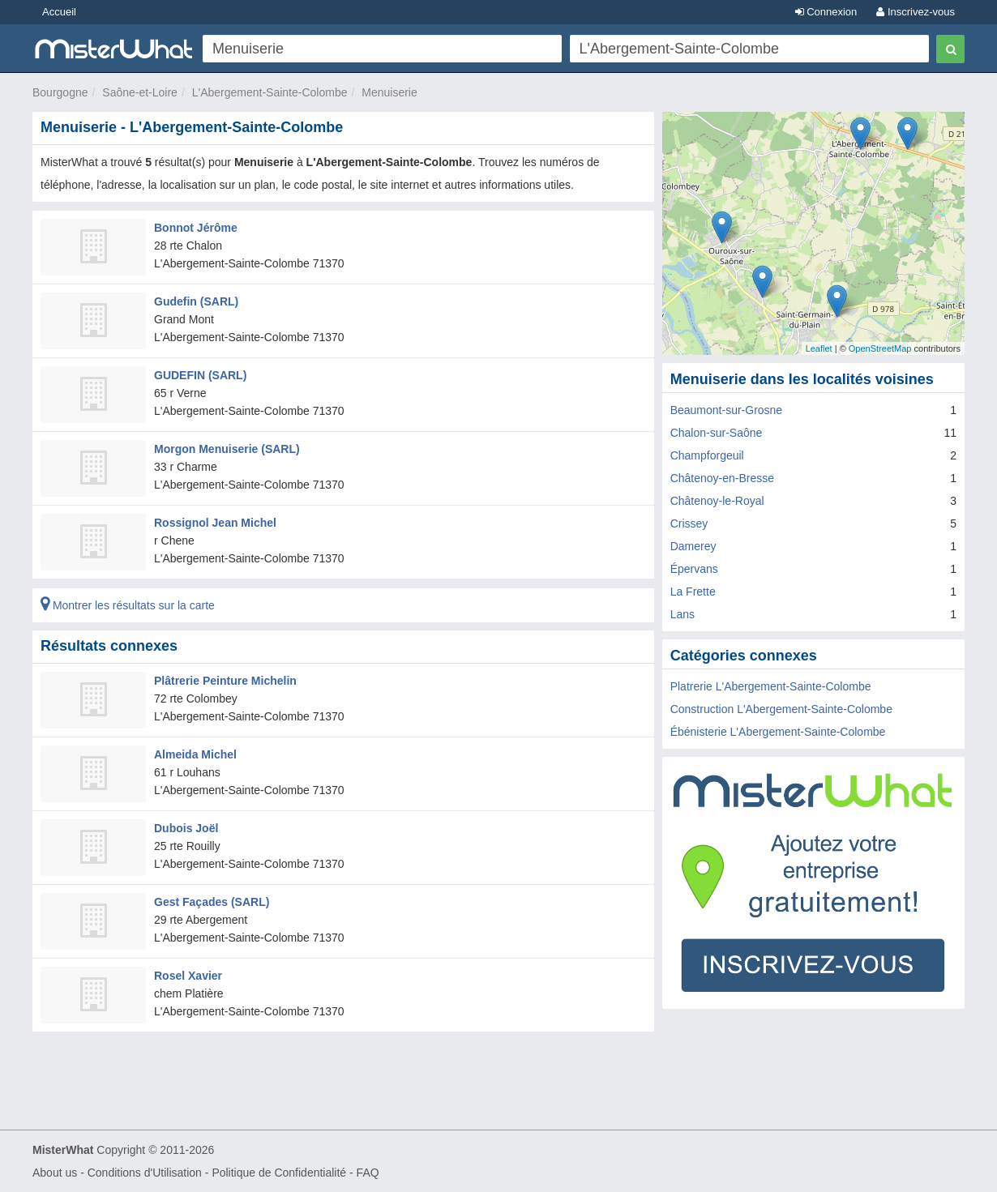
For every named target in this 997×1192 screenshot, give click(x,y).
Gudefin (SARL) (196, 301)
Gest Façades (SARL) (211, 901)
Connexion (826, 12)
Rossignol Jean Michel (215, 522)
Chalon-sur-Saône (716, 432)
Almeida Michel (195, 754)
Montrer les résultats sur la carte (128, 605)
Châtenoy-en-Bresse (722, 478)
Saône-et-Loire (140, 92)
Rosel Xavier (188, 975)
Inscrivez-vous (915, 12)
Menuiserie (389, 92)
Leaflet (819, 348)
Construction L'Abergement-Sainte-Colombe (781, 709)
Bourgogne (60, 92)
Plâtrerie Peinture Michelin (225, 680)
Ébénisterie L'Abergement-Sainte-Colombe (778, 731)
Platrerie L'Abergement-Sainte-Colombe (770, 686)
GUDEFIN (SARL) (200, 375)
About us (54, 1172)
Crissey (689, 523)
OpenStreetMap (880, 348)
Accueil (59, 12)
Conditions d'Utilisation (145, 1172)
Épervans (694, 568)
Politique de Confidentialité (279, 1172)
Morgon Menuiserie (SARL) (227, 448)
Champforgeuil (707, 455)
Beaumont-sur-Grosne (726, 410)
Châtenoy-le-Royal (717, 500)
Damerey (693, 546)
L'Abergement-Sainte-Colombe (270, 92)
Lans (682, 614)
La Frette (693, 591)
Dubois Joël (186, 828)
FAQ (368, 1172)
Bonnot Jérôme (195, 227)
